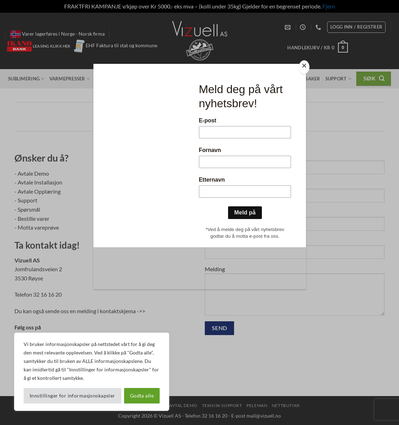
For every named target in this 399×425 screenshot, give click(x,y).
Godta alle (142, 396)
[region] (91, 372)
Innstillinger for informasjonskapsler (72, 396)
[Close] (304, 67)
